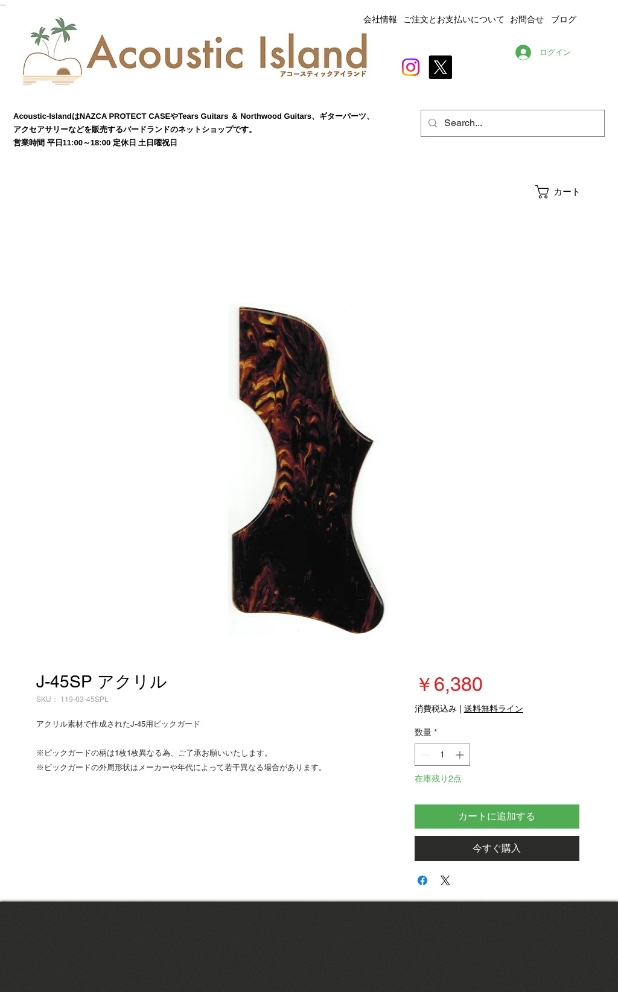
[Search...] (511, 123)
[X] (440, 67)
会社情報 (380, 19)
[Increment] (460, 754)
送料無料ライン (493, 708)
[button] (569, 191)
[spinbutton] (442, 754)
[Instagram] (410, 67)
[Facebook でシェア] (422, 880)
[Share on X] (445, 880)
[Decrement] (424, 754)
